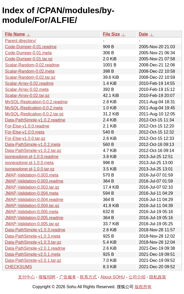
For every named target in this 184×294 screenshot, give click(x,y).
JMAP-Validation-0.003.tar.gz (32, 187)
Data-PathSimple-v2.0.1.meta (32, 254)
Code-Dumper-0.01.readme (31, 47)
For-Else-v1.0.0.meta (24, 132)
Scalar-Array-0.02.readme (29, 83)
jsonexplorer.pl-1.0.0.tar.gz (30, 169)
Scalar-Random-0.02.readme (32, 65)
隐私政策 (157, 277)
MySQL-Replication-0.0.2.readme (36, 102)
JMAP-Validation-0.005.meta (31, 211)
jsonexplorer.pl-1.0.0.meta (29, 162)
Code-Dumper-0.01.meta (28, 53)
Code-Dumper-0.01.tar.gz (29, 59)
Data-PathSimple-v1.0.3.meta (32, 236)
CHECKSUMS (18, 266)
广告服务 (67, 277)
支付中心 (26, 277)
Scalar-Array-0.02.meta (27, 89)
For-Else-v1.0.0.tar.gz (25, 138)
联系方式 (88, 277)
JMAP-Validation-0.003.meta (31, 175)
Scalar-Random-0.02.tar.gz (30, 77)
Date (143, 34)
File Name (15, 34)
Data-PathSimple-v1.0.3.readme (35, 230)
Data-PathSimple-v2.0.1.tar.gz (33, 260)
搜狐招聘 (46, 277)
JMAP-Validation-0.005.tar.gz (32, 224)
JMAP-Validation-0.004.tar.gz (32, 205)
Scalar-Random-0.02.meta (30, 71)
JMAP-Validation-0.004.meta (31, 193)
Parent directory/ (20, 40)
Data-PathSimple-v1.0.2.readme (35, 120)
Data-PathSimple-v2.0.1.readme (35, 248)
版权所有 (143, 287)
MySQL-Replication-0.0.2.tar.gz (34, 114)
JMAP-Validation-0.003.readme (34, 181)
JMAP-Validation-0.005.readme (34, 217)
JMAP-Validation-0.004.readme (34, 199)
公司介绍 (137, 277)
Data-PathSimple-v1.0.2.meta (32, 144)
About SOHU (112, 277)
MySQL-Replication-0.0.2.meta (34, 108)
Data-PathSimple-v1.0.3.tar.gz (33, 242)
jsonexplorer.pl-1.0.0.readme (32, 156)
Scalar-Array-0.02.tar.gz (27, 95)
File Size (111, 34)
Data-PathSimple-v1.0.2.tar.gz (33, 150)
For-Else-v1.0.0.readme (27, 126)
